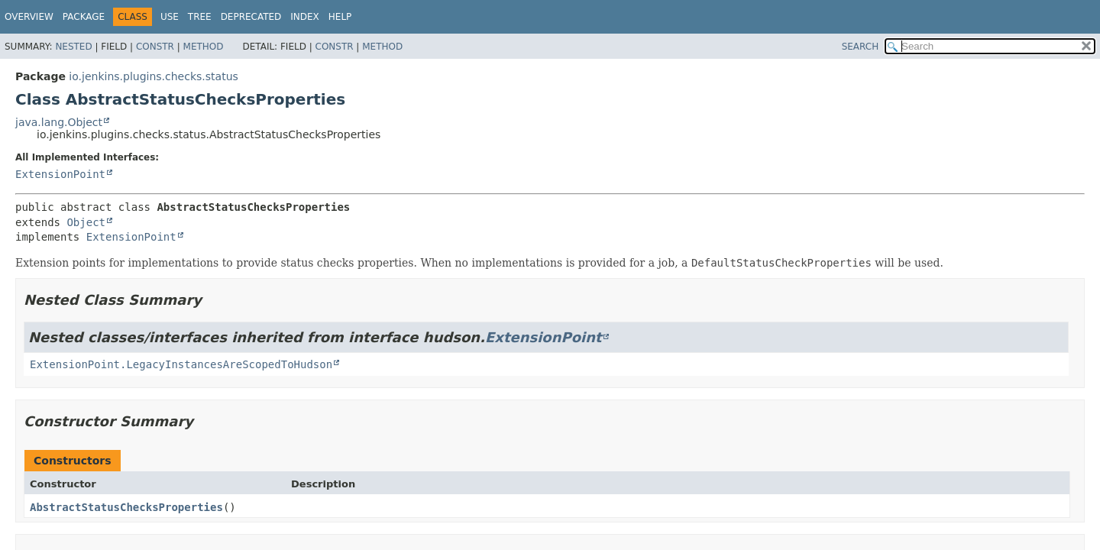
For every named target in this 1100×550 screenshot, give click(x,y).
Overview (29, 16)
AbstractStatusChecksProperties (126, 507)
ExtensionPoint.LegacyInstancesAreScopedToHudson (181, 364)
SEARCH (860, 46)
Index (304, 16)
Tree (200, 16)
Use (169, 16)
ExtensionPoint (60, 174)
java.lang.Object (58, 122)
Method (203, 46)
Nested (73, 46)
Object (85, 222)
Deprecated (251, 16)
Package (84, 16)
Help (340, 16)
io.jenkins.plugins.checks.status (153, 76)
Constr (155, 46)
